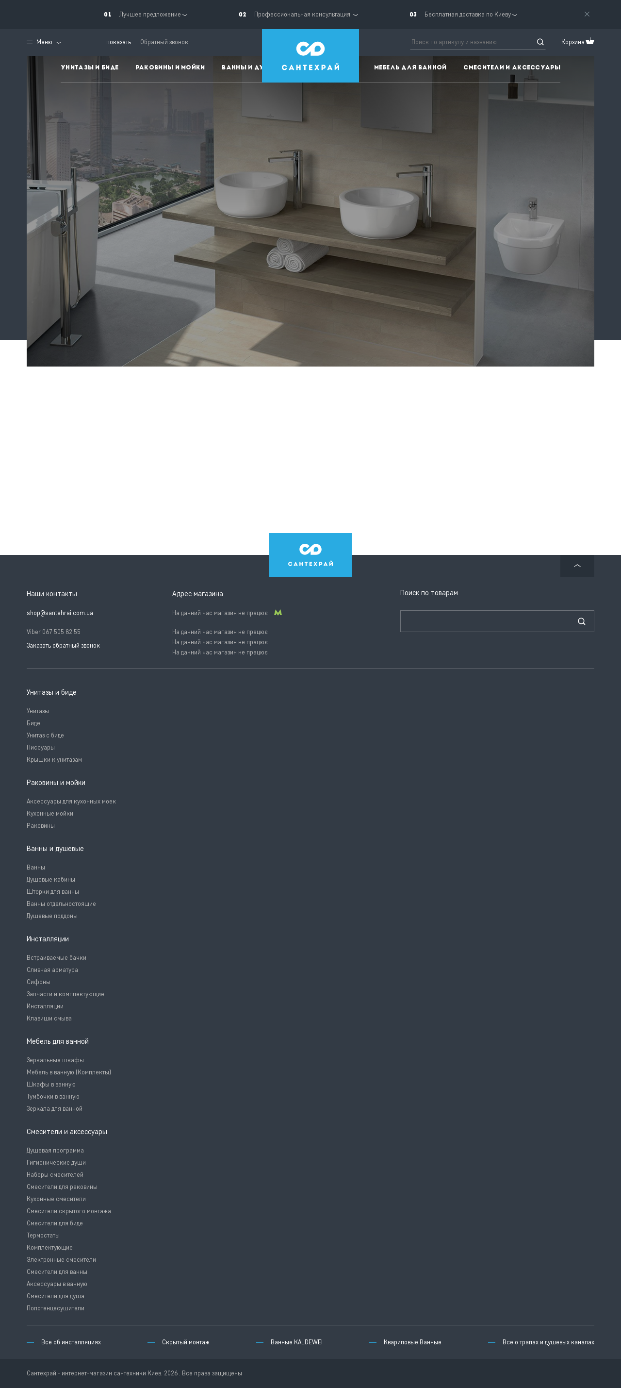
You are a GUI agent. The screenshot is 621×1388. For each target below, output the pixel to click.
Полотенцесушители (55, 1308)
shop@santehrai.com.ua (60, 613)
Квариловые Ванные (412, 1342)
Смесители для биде (55, 1223)
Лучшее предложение (150, 14)
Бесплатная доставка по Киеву (468, 14)
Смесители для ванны (57, 1271)
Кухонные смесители (56, 1199)
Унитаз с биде (45, 735)
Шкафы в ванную (51, 1084)
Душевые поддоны (52, 916)
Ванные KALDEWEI (297, 1342)
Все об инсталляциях (71, 1342)
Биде (33, 723)
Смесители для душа (55, 1296)
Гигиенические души (56, 1162)
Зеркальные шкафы (55, 1060)
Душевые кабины (51, 879)
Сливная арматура (52, 969)
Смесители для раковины (62, 1186)
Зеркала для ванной (54, 1108)
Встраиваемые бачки (56, 957)
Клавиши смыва (49, 1018)
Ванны (36, 867)
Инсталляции (45, 1006)
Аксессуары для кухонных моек (71, 801)
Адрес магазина (197, 593)
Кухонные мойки (50, 813)
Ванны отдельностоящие (61, 903)
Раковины (41, 825)
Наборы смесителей (55, 1174)
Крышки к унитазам (54, 759)
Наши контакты (52, 593)
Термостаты (43, 1235)
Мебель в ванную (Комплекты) (69, 1072)
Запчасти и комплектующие (65, 994)
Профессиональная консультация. (303, 14)
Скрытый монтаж (186, 1342)
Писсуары (41, 747)
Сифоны (38, 982)
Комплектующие (50, 1247)
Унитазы (38, 711)
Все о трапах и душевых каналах (548, 1342)
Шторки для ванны (53, 891)
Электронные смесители (61, 1259)
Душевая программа (55, 1150)
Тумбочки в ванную (53, 1096)
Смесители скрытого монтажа (69, 1211)
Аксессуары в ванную (57, 1284)
